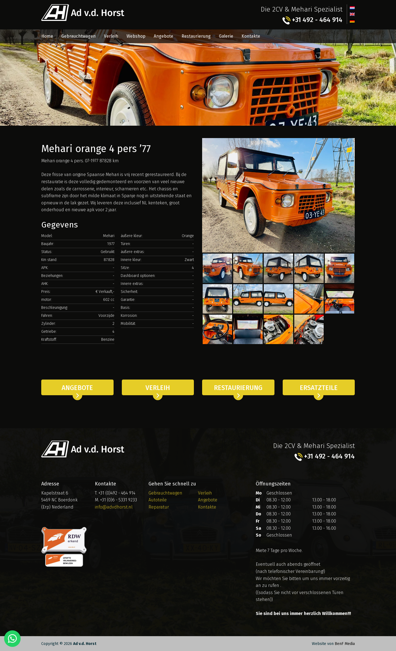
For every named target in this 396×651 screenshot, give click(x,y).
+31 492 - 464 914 (312, 20)
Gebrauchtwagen (78, 36)
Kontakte (250, 36)
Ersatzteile (319, 388)
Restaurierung (196, 36)
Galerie (226, 36)
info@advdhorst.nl (114, 506)
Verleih (111, 36)
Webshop (136, 36)
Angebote (163, 36)
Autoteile (157, 499)
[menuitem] (352, 7)
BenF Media (345, 643)
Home (47, 36)
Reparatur (158, 506)
